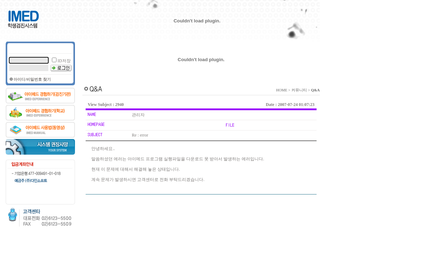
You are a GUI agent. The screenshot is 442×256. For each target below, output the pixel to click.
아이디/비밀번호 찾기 (32, 79)
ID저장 (64, 60)
